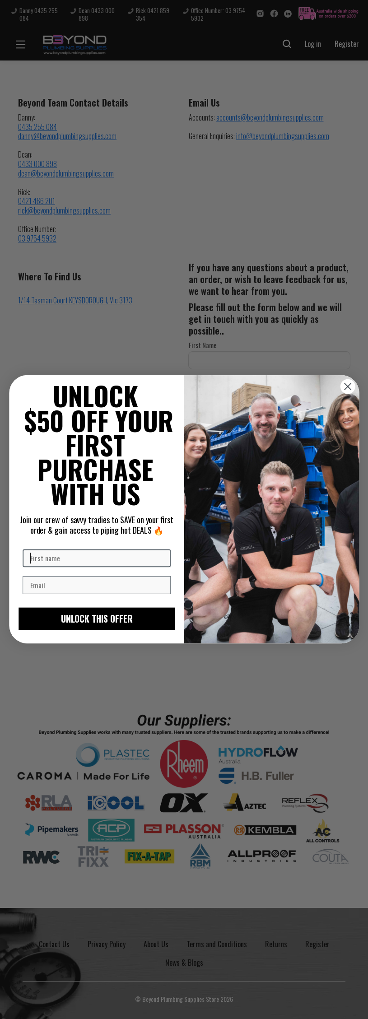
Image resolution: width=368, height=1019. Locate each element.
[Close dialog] (347, 387)
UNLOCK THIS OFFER (96, 619)
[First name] (97, 558)
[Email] (97, 586)
